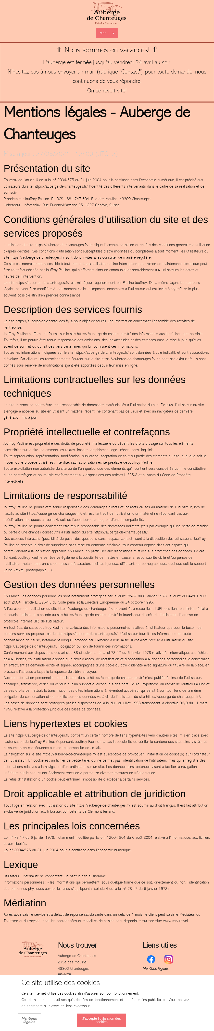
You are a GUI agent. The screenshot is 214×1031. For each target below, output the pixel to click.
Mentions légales (155, 969)
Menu (104, 33)
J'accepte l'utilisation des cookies (101, 1020)
